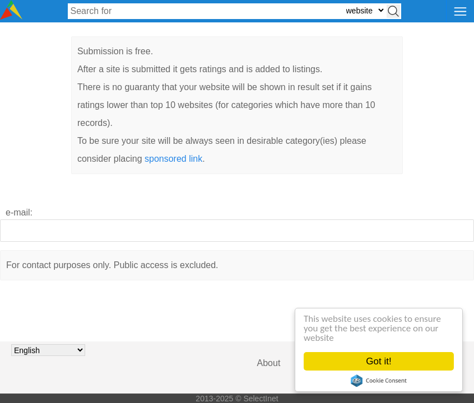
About (269, 363)
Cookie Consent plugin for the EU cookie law (379, 380)
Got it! (378, 361)
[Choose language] (48, 350)
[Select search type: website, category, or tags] (364, 10)
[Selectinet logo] (11, 16)
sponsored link (173, 158)
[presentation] (237, 331)
